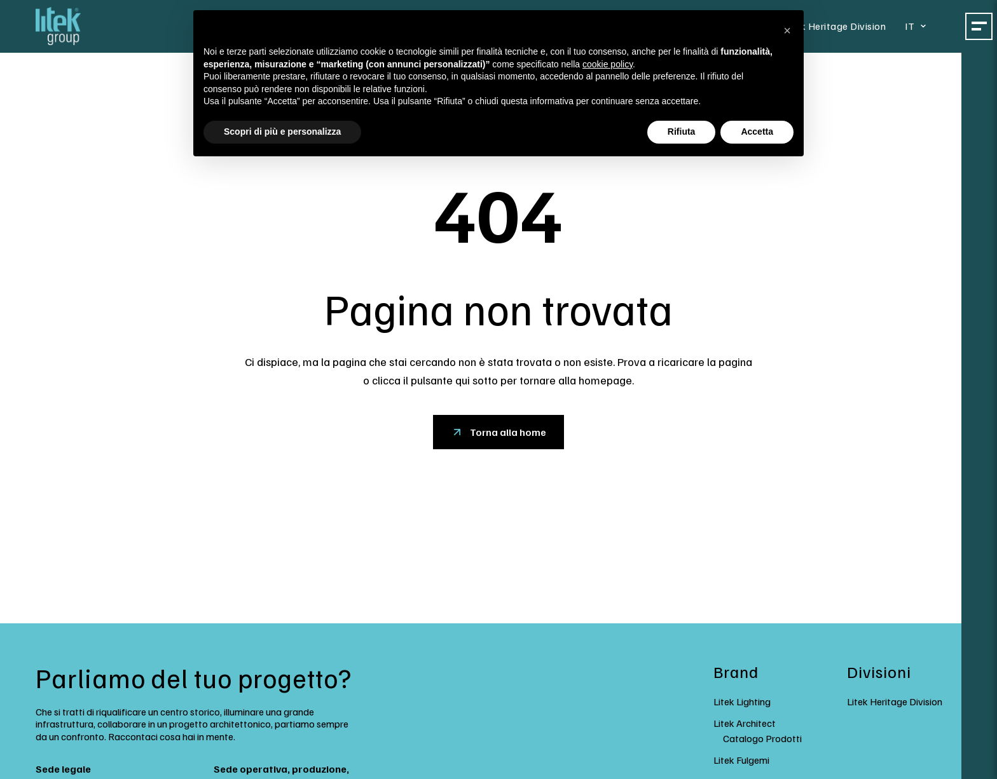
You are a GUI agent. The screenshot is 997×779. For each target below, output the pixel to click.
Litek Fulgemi (741, 760)
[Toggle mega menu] (980, 25)
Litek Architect (744, 723)
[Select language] (919, 25)
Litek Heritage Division (838, 25)
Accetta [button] (757, 131)
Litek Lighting (742, 701)
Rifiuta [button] (682, 131)
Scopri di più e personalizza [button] (282, 131)
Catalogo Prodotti (762, 738)
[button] (787, 30)
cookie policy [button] (607, 64)
